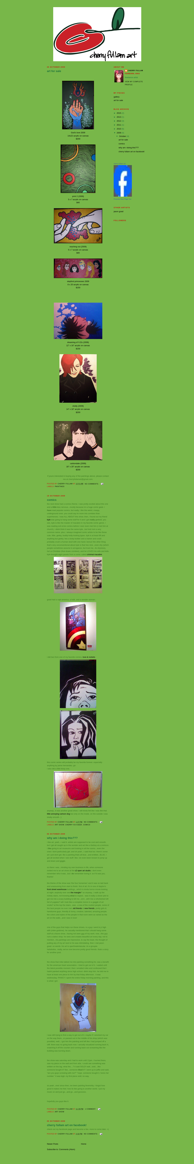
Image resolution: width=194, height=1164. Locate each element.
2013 (119, 117)
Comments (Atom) (67, 1149)
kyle (48, 520)
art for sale (54, 71)
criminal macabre (94, 554)
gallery (116, 97)
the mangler (76, 892)
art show (59, 825)
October (123, 136)
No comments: (92, 484)
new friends (89, 908)
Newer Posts (52, 1144)
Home (83, 1144)
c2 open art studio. (83, 870)
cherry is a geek (73, 825)
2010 (119, 129)
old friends (77, 908)
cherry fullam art (120, 164)
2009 (119, 133)
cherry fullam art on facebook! (67, 1125)
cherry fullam (135, 70)
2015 (119, 113)
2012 (119, 121)
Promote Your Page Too (122, 199)
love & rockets (89, 657)
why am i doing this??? (62, 838)
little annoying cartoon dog (58, 814)
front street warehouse (57, 889)
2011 (119, 125)
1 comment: (90, 1109)
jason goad (118, 211)
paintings (59, 486)
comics (52, 499)
